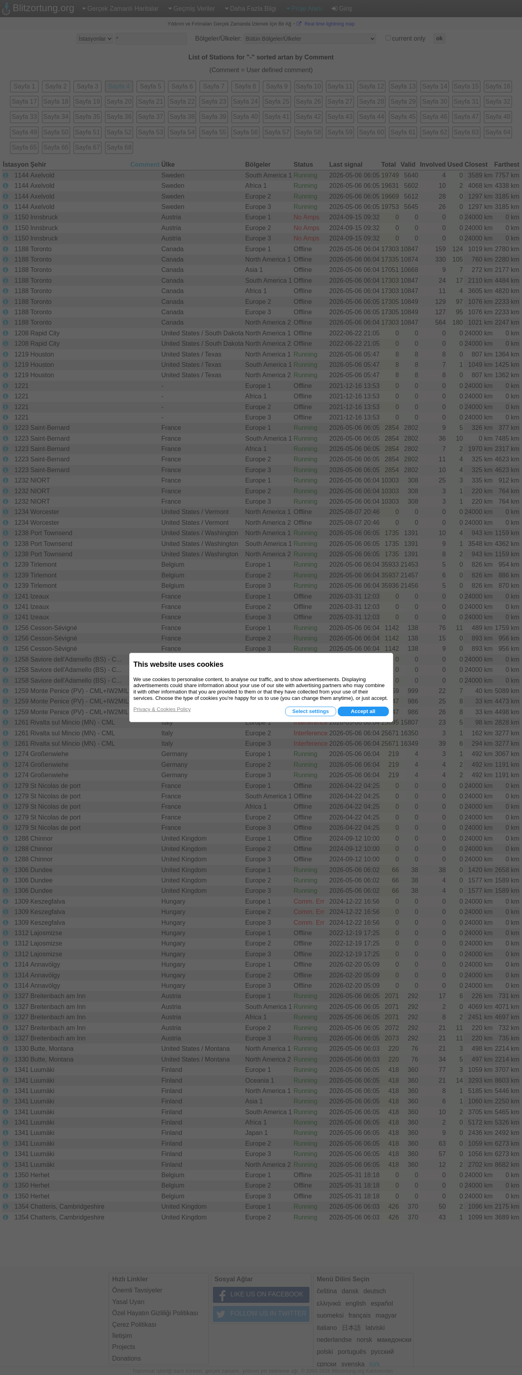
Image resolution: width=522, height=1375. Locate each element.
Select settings (310, 711)
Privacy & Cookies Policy (162, 709)
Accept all (363, 711)
